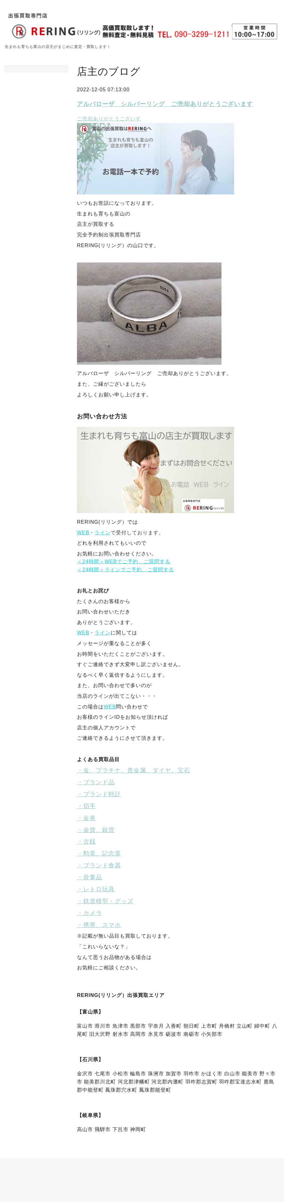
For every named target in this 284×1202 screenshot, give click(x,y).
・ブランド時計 (99, 794)
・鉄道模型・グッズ (105, 901)
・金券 (86, 818)
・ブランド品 (96, 782)
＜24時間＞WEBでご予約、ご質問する (123, 561)
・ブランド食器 (99, 865)
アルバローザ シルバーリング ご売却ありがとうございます (165, 104)
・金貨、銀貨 (96, 830)
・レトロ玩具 (96, 889)
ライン (103, 532)
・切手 (86, 806)
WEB (83, 532)
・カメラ (89, 913)
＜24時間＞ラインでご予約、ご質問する (125, 569)
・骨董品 (89, 877)
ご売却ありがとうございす (109, 118)
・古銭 (86, 841)
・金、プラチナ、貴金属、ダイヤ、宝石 (133, 770)
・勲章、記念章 (99, 853)
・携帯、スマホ (99, 925)
